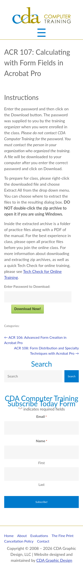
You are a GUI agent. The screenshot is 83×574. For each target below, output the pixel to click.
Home (9, 535)
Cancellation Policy (19, 541)
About (22, 535)
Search (41, 364)
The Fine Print (62, 535)
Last (41, 484)
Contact (43, 541)
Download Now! (27, 309)
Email (41, 416)
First (41, 463)
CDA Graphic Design (54, 560)
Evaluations (39, 535)
